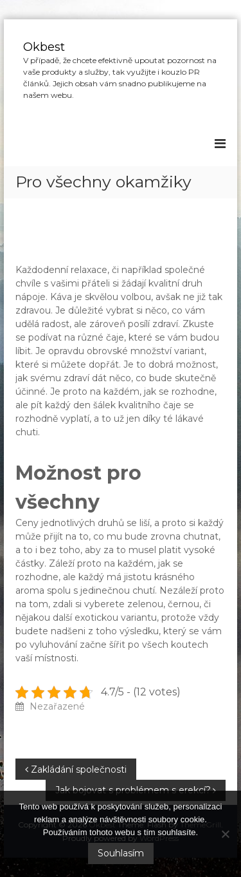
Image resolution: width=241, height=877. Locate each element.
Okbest (44, 47)
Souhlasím (121, 853)
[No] (225, 833)
